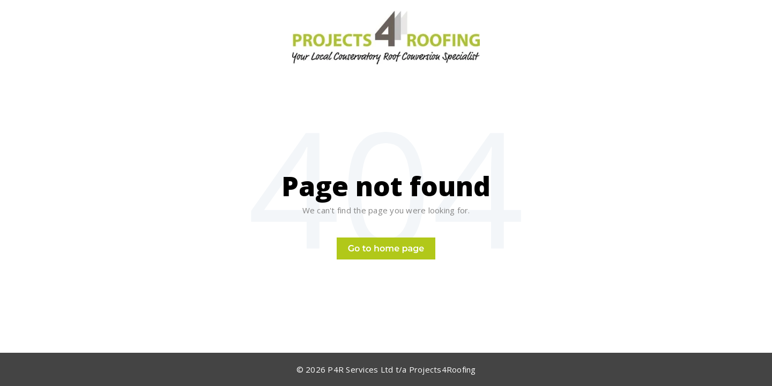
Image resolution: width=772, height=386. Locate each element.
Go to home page (386, 248)
